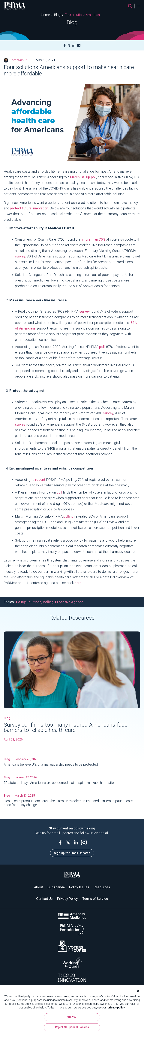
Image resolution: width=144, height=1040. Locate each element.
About (38, 887)
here (78, 583)
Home (45, 15)
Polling (48, 602)
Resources (102, 887)
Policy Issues (79, 887)
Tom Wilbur (15, 60)
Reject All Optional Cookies (72, 1032)
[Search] (130, 6)
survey (84, 311)
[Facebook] (65, 45)
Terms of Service (95, 899)
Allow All (72, 1022)
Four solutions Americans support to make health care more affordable (84, 15)
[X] (69, 45)
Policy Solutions (28, 602)
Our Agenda (56, 887)
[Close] (136, 996)
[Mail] (78, 45)
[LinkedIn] (73, 45)
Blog (57, 15)
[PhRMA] (15, 6)
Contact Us (44, 899)
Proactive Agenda (69, 602)
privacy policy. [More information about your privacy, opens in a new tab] (116, 1012)
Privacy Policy (67, 899)
